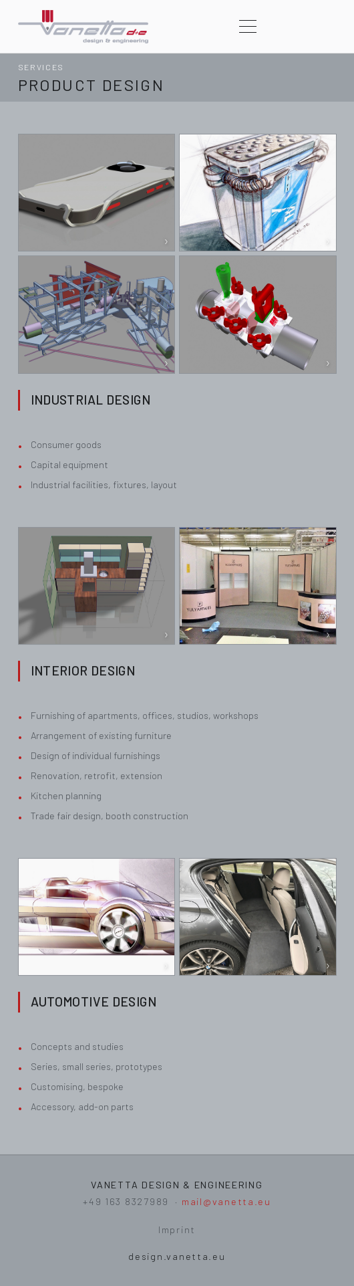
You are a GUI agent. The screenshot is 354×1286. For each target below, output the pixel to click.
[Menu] (247, 26)
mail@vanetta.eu (226, 1201)
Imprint (177, 1229)
